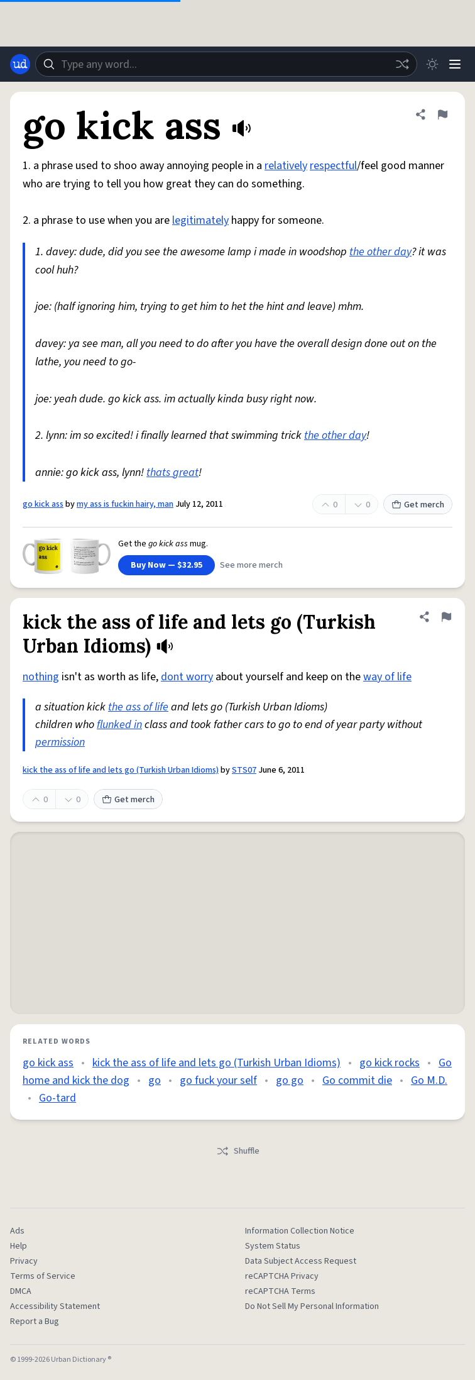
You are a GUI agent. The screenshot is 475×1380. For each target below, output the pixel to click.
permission (60, 742)
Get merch (417, 505)
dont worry (187, 677)
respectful (333, 166)
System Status (272, 1246)
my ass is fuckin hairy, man (125, 504)
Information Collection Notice (299, 1231)
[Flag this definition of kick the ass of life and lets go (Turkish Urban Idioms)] (446, 617)
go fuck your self (218, 1080)
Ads (17, 1231)
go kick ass (43, 504)
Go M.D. (429, 1080)
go (154, 1080)
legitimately (200, 220)
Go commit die (357, 1080)
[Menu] (455, 64)
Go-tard (57, 1098)
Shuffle (237, 1151)
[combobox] (226, 64)
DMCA (20, 1291)
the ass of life (138, 707)
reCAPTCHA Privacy (282, 1276)
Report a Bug (34, 1321)
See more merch (251, 565)
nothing (41, 677)
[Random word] (402, 64)
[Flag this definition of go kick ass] (442, 114)
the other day (380, 252)
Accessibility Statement (55, 1306)
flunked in (119, 724)
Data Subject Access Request (300, 1261)
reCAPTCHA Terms (280, 1291)
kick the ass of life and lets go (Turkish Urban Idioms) (121, 770)
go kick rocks (389, 1063)
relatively (286, 166)
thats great (172, 472)
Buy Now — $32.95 (166, 565)
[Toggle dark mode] (432, 64)
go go (289, 1080)
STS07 (244, 770)
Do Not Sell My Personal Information (312, 1306)
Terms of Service (42, 1276)
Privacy (24, 1261)
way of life (387, 677)
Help (18, 1246)
